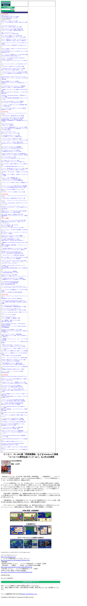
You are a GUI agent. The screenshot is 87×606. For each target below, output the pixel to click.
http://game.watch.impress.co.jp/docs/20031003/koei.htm (16, 567)
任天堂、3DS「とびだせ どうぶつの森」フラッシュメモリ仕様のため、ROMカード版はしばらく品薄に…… (14, 22)
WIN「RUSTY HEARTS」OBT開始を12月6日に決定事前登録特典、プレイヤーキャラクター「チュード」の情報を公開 (15, 215)
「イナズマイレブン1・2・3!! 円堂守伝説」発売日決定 (13, 255)
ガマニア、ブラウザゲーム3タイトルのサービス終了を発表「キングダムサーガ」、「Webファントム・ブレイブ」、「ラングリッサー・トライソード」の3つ (15, 262)
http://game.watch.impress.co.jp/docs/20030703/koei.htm (16, 572)
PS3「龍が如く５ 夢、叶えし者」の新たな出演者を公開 (13, 421)
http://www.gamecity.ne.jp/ (8, 557)
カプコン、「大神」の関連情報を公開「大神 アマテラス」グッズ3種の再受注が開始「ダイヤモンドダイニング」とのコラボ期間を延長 (12, 179)
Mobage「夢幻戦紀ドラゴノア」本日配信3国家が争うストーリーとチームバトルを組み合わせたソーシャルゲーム (14, 82)
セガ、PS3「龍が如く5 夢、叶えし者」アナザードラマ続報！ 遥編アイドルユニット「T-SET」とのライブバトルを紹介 (13, 226)
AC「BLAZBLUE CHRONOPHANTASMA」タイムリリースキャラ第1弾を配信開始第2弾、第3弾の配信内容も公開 (11, 283)
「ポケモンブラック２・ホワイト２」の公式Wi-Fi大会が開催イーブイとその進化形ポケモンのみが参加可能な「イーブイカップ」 (15, 73)
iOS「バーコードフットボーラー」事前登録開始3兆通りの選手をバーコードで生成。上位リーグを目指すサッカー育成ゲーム (14, 335)
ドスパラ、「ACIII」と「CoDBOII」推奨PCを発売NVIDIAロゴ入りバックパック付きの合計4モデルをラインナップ (15, 143)
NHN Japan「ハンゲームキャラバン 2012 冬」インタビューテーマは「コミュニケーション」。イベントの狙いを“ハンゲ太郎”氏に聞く (14, 207)
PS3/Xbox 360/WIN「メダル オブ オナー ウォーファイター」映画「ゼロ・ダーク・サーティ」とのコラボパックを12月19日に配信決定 (15, 78)
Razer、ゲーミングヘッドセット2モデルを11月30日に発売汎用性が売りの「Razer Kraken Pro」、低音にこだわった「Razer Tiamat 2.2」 (14, 221)
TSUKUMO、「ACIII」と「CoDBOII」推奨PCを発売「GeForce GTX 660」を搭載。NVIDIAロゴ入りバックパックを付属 (14, 390)
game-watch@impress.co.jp (29, 594)
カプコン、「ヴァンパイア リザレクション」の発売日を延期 (14, 357)
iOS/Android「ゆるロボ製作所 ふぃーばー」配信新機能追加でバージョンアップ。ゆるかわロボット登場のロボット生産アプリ (15, 331)
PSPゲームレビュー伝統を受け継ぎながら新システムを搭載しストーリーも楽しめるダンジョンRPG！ (10, 16)
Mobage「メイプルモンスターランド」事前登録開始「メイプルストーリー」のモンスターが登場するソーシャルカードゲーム (15, 432)
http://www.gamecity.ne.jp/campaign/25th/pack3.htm (15, 560)
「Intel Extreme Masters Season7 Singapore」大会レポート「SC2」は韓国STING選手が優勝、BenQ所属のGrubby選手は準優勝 (14, 302)
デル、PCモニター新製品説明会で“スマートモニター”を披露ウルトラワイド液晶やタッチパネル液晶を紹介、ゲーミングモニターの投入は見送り (15, 128)
